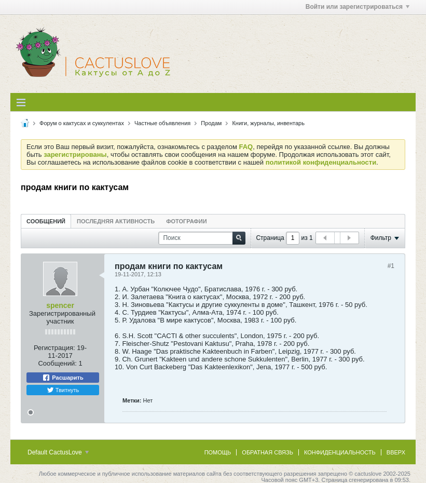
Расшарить (62, 377)
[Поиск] (201, 238)
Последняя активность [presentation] (116, 221)
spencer (60, 305)
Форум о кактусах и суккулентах (81, 123)
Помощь (217, 452)
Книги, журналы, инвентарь (268, 123)
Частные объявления (162, 123)
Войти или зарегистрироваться (357, 6)
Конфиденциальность (340, 452)
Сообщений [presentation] (45, 221)
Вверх (396, 452)
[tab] (46, 221)
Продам (211, 123)
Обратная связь (267, 452)
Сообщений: (57, 363)
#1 (391, 266)
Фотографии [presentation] (186, 221)
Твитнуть (63, 390)
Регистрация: (54, 348)
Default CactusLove (58, 452)
